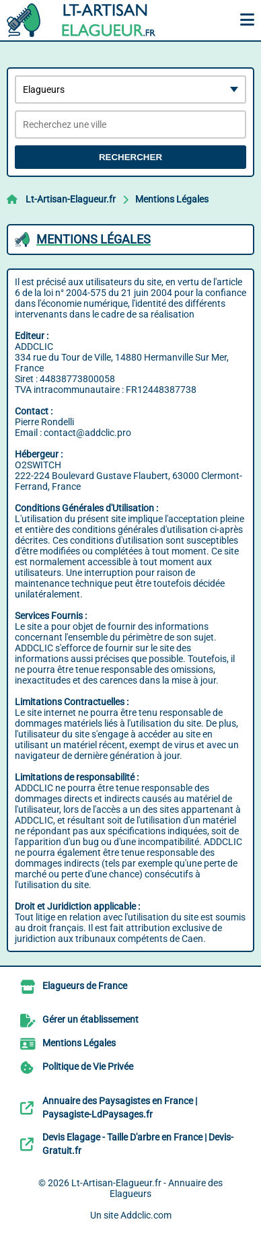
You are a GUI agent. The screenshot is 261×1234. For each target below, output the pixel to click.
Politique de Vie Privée (87, 1066)
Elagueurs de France (84, 985)
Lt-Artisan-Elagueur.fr (71, 199)
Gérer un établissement (90, 1019)
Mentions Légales (172, 199)
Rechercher (130, 157)
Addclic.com (146, 1215)
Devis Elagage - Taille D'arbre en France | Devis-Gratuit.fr (137, 1144)
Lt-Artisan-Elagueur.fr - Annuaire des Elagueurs (147, 1188)
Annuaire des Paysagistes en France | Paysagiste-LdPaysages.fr (119, 1107)
